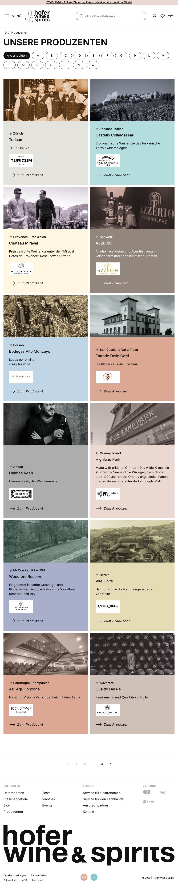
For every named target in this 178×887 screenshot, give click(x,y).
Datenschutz (10, 880)
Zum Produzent (32, 175)
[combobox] (111, 16)
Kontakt (88, 811)
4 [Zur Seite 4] (102, 768)
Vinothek (48, 799)
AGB (24, 880)
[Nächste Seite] (110, 768)
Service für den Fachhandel (103, 799)
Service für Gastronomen (102, 793)
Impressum (38, 880)
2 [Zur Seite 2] (85, 768)
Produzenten (13, 811)
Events (47, 805)
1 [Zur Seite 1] (76, 768)
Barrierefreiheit (39, 875)
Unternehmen (13, 793)
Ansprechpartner (95, 805)
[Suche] (81, 16)
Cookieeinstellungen (14, 875)
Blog (6, 805)
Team (46, 793)
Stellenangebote (15, 799)
